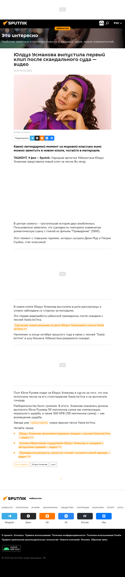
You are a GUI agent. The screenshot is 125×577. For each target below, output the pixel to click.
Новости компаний (70, 539)
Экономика (50, 507)
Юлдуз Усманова (39, 464)
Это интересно (21, 464)
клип (53, 464)
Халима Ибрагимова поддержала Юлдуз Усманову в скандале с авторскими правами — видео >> (61, 445)
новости (7, 507)
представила (39, 422)
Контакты (19, 535)
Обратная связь (99, 539)
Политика (22, 507)
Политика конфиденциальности (68, 535)
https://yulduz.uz (23, 132)
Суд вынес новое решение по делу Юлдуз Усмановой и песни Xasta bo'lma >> (59, 327)
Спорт (110, 507)
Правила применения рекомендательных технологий (30, 539)
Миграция (83, 507)
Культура (98, 507)
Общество (67, 507)
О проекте (7, 535)
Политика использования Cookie (104, 535)
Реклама (85, 539)
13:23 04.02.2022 (23, 70)
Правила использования (38, 535)
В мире (36, 507)
